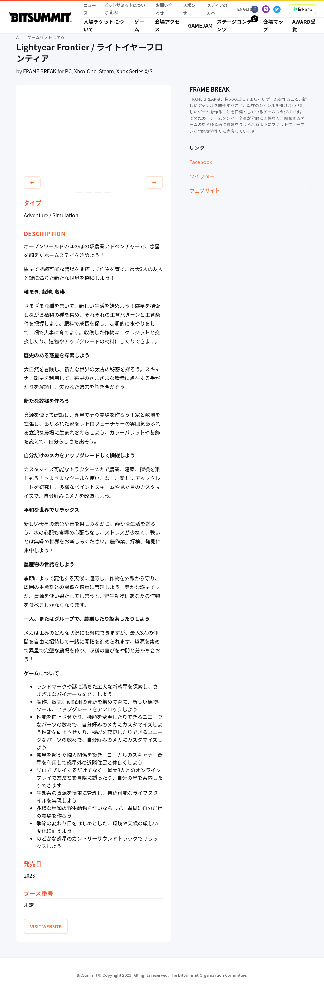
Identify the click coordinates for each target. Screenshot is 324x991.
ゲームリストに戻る (46, 37)
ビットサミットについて (124, 9)
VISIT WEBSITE (46, 926)
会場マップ (273, 25)
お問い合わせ (164, 9)
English (244, 9)
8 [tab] (79, 192)
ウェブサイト (205, 190)
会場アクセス (167, 25)
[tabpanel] (93, 131)
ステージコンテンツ (234, 25)
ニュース (90, 9)
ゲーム (139, 25)
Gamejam (198, 25)
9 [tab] (88, 192)
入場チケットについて (104, 25)
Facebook (201, 162)
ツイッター (202, 176)
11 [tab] (107, 192)
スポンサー (189, 9)
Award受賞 (304, 25)
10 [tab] (98, 192)
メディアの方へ (217, 9)
